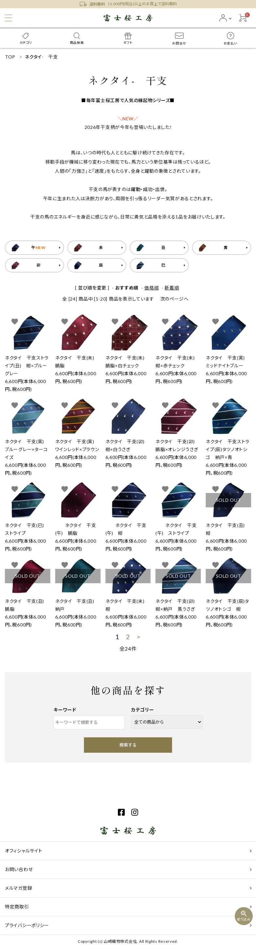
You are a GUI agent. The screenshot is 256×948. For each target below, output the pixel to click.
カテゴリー (142, 709)
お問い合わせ (19, 869)
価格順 (151, 287)
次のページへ (174, 299)
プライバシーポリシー (27, 925)
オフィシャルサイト (23, 850)
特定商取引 (17, 906)
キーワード (65, 709)
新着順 (172, 287)
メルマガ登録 (18, 888)
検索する (128, 744)
